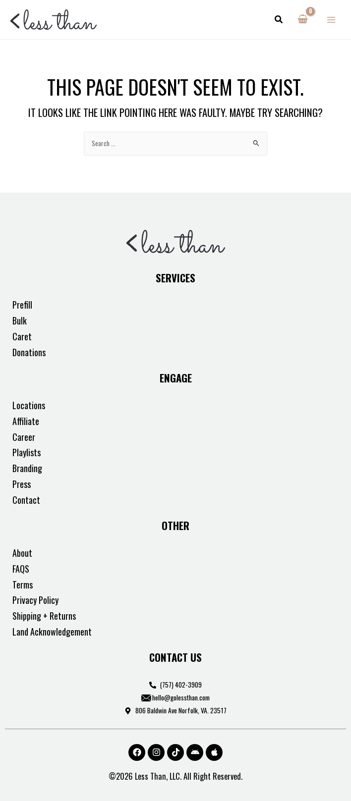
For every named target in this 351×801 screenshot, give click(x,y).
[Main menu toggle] (331, 19)
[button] (279, 19)
